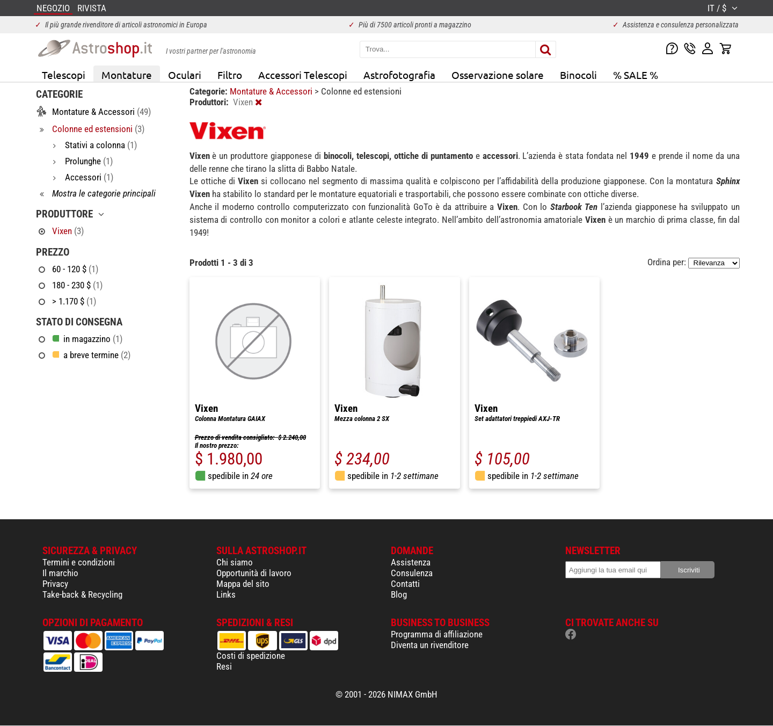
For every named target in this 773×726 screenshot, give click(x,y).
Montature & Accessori (272, 91)
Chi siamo (234, 562)
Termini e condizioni (78, 562)
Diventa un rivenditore (430, 645)
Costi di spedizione (250, 655)
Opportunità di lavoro (253, 573)
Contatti (405, 583)
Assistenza (411, 562)
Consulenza (412, 573)
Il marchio (60, 573)
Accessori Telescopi (302, 74)
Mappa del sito (242, 583)
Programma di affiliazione (437, 634)
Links (226, 594)
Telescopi (63, 74)
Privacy (55, 583)
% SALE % (635, 74)
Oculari (184, 74)
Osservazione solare (497, 74)
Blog (399, 594)
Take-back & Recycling (82, 594)
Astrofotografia (399, 74)
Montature (126, 74)
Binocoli (578, 74)
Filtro (229, 74)
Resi (224, 666)
